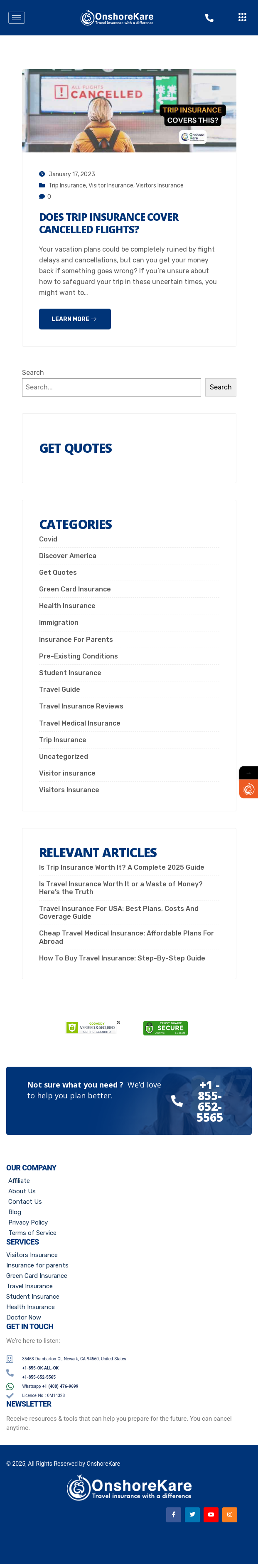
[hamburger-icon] (16, 18)
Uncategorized (63, 757)
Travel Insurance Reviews (81, 706)
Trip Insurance (67, 185)
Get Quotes (58, 572)
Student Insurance (70, 673)
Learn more (74, 319)
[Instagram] (229, 1514)
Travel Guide (59, 689)
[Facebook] (173, 1514)
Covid (48, 539)
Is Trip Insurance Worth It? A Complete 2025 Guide (121, 867)
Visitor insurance (110, 185)
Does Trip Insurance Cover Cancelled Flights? (108, 223)
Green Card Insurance (75, 589)
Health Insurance (67, 606)
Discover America (67, 556)
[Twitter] (192, 1514)
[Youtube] (211, 1514)
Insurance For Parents (76, 640)
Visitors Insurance (160, 185)
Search (33, 373)
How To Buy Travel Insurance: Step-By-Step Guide (122, 958)
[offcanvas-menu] (243, 17)
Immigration (59, 622)
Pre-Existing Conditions (78, 656)
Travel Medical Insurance (79, 723)
